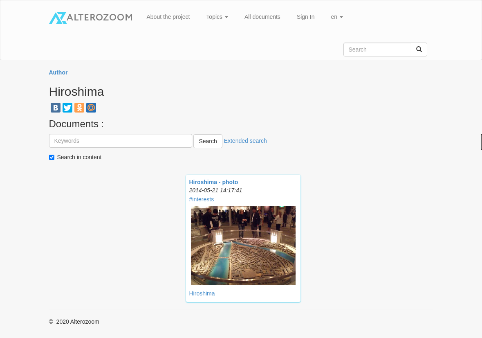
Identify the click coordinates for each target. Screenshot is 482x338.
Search (208, 141)
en (337, 17)
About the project (168, 17)
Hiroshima (202, 293)
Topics (217, 17)
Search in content (79, 157)
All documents (262, 17)
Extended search (245, 140)
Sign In (306, 17)
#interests (201, 199)
